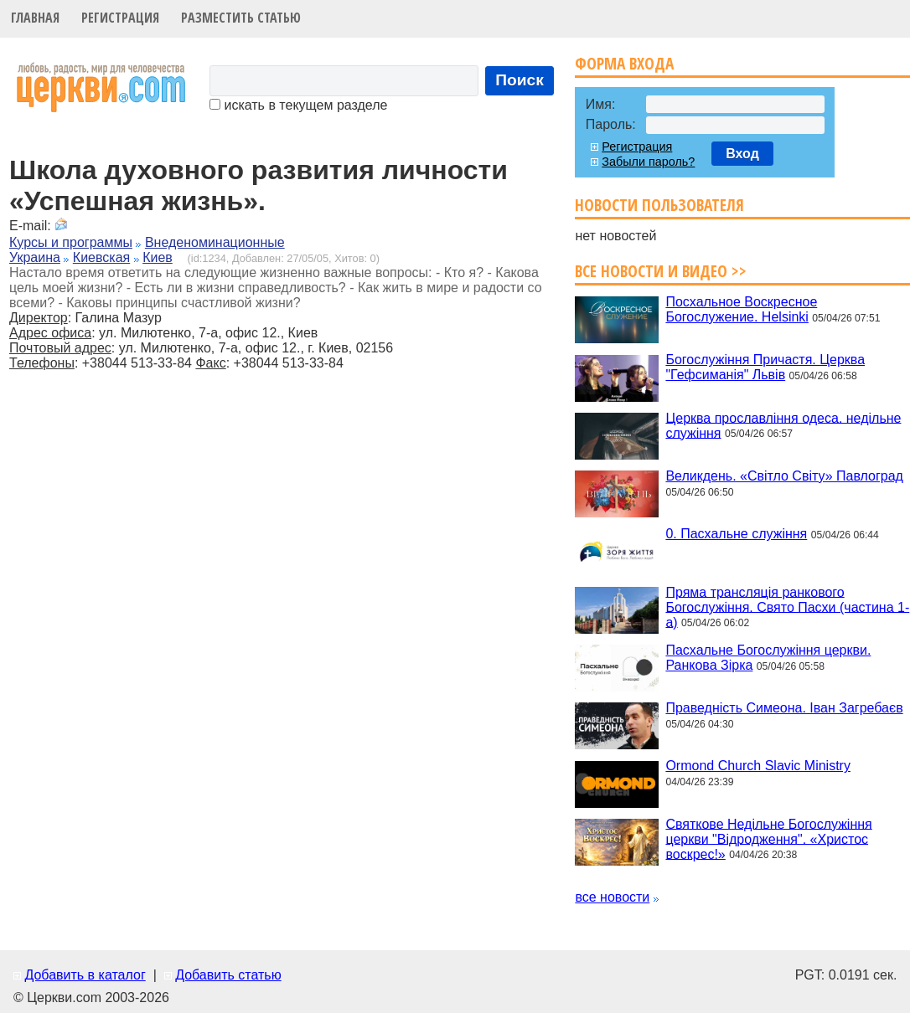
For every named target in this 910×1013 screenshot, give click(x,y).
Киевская (101, 257)
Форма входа (624, 63)
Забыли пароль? (648, 161)
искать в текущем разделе (298, 105)
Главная (35, 17)
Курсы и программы (70, 242)
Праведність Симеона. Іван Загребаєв (783, 708)
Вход (742, 154)
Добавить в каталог (84, 975)
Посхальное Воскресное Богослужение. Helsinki (741, 309)
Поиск (519, 80)
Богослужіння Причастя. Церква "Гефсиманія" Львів (765, 367)
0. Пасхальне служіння (736, 534)
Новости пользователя (659, 204)
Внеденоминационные (215, 242)
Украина (34, 257)
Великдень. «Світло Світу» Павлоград (784, 476)
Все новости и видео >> (661, 271)
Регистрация (120, 17)
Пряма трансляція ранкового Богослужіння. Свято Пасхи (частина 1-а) (787, 606)
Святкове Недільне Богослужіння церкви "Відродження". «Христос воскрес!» (768, 838)
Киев (157, 257)
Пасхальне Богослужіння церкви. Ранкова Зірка (768, 657)
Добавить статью (228, 975)
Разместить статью (241, 17)
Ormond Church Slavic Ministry (758, 765)
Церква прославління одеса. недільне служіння (783, 425)
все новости (612, 897)
